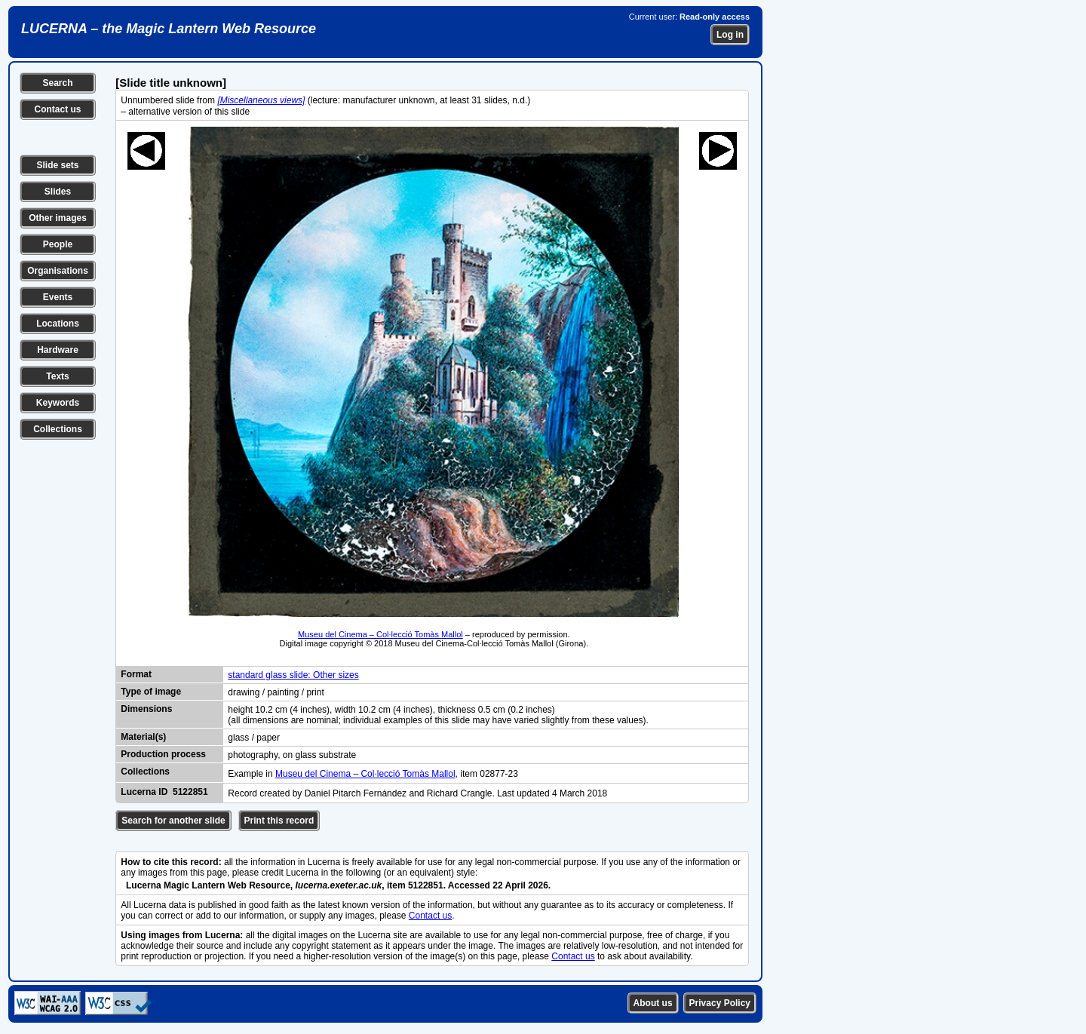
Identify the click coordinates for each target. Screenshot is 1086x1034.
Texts (57, 376)
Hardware (57, 350)
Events (57, 297)
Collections (57, 429)
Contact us (57, 109)
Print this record (279, 820)
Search (57, 83)
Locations (57, 323)
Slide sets (57, 165)
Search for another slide (173, 820)
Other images (58, 218)
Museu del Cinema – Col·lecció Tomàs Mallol (380, 634)
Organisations (57, 270)
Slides (57, 191)
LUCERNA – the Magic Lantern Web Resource (168, 28)
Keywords (57, 402)
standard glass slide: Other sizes (293, 675)
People (57, 244)
